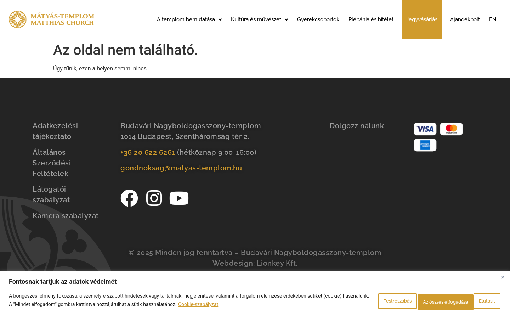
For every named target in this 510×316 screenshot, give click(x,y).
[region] (255, 295)
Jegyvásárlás (421, 19)
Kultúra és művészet (259, 19)
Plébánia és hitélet (370, 19)
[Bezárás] (502, 280)
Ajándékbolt (465, 19)
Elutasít (408, 301)
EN (493, 19)
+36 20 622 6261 (147, 152)
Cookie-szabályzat (245, 306)
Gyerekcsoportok (318, 19)
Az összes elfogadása (466, 301)
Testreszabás (361, 301)
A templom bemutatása (189, 19)
